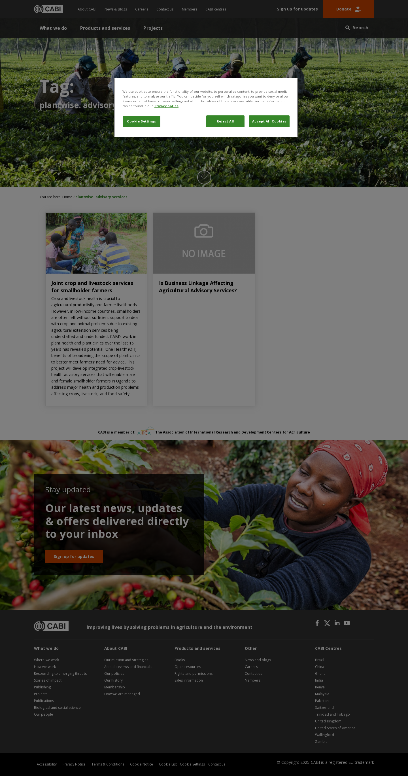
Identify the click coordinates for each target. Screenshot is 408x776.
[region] (206, 107)
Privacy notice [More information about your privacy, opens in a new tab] (166, 106)
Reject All (226, 121)
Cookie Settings (141, 121)
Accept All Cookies (269, 121)
